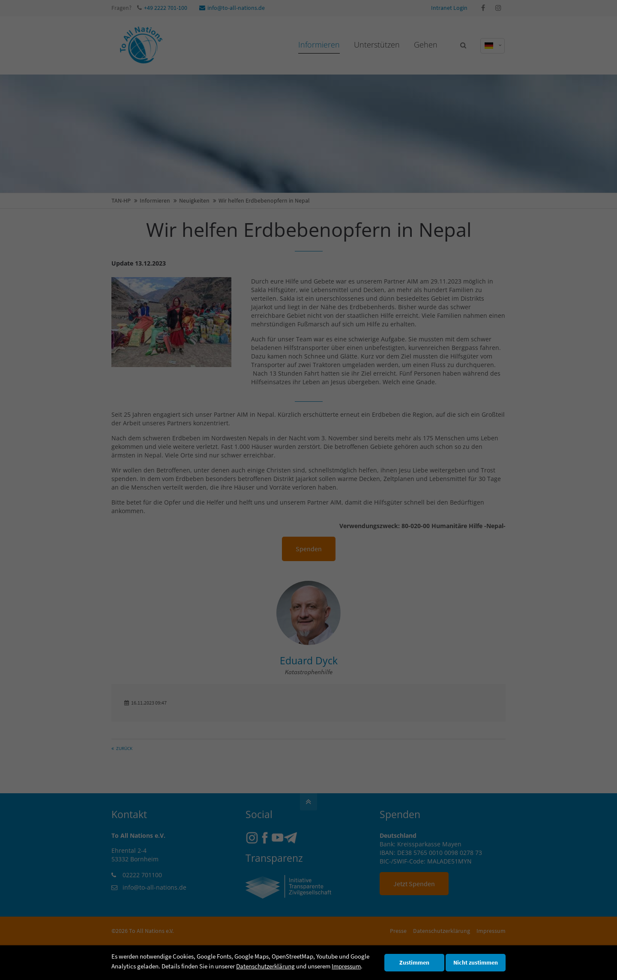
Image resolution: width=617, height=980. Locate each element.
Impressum (346, 966)
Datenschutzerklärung (265, 966)
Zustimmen (414, 962)
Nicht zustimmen (475, 962)
